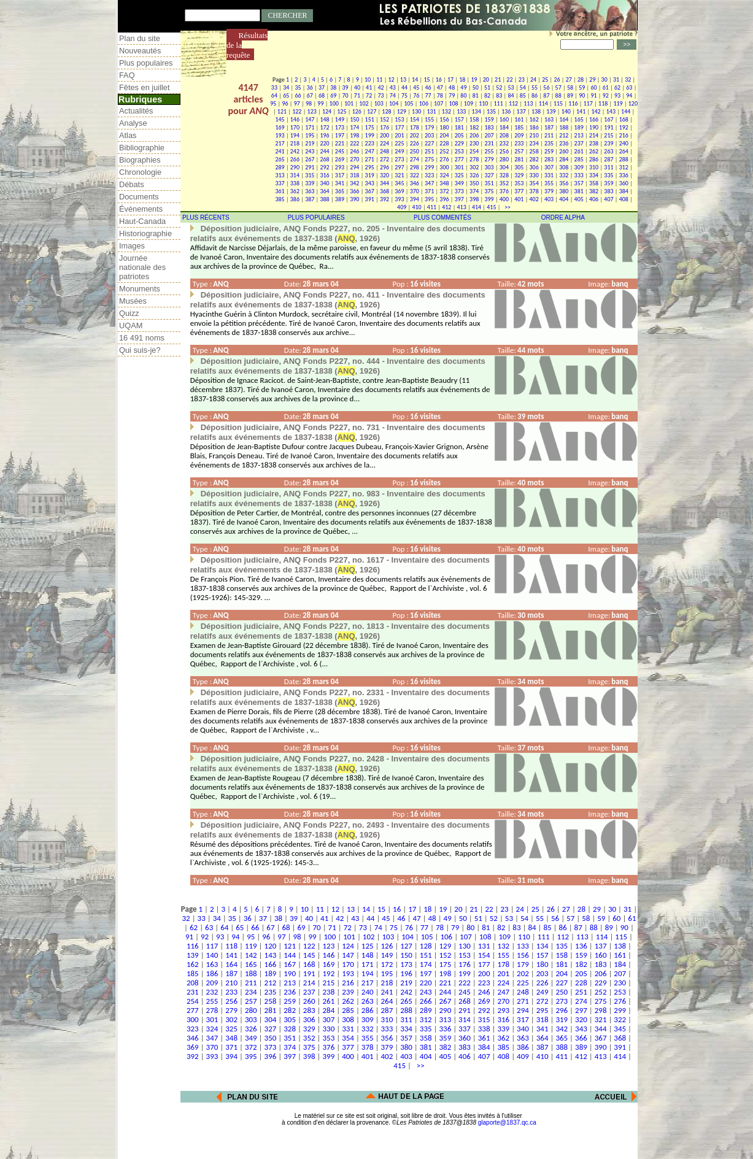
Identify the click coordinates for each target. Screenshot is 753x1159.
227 (429, 143)
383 (608, 191)
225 (399, 143)
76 (416, 95)
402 (534, 199)
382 (593, 191)
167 (608, 119)
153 (399, 119)
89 (570, 95)
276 (444, 159)
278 (474, 159)
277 (459, 159)
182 (474, 127)
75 (404, 95)
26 (557, 79)
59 (582, 87)
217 (279, 143)
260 (563, 151)
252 (444, 151)
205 (459, 135)
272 (384, 159)
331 (549, 175)
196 (324, 135)
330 (534, 175)
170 (294, 127)
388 (324, 199)
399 (488, 199)
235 (549, 143)
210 (534, 135)
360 (623, 183)
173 (339, 127)
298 (414, 167)
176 (384, 127)
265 (279, 159)
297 (399, 167)
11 (379, 79)
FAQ (127, 75)
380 (563, 191)
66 (298, 95)
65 (286, 95)
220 (324, 143)
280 (504, 159)
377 (518, 191)
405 (579, 199)
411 (431, 207)
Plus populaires (146, 62)
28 (580, 79)
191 (608, 127)
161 (518, 119)
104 (393, 103)
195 (309, 135)
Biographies (140, 159)
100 (334, 103)
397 (459, 199)
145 (279, 119)
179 (429, 127)
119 (617, 103)
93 (617, 95)
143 (611, 111)
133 (461, 111)
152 (384, 119)
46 (428, 87)
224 (384, 143)
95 (273, 103)
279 (488, 159)
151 (369, 119)
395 (429, 199)
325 (459, 175)
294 (354, 167)
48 (452, 87)
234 (534, 143)
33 (274, 87)
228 (444, 143)
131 (431, 111)
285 (579, 159)
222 (354, 143)
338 (294, 183)
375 (488, 191)
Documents (139, 196)
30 (604, 79)
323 (429, 175)
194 (294, 135)
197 (339, 135)
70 (345, 95)
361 (279, 191)
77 (428, 95)
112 (513, 103)
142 (595, 111)
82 (487, 95)
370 (414, 191)
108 (453, 103)
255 (488, 151)
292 (324, 167)
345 (399, 183)
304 (504, 167)
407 (608, 199)
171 (309, 127)
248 (384, 151)
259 (549, 151)
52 (499, 87)
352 (504, 183)
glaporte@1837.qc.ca (507, 1122)
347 (429, 183)
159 (488, 119)
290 (294, 167)
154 (414, 119)
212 (563, 135)
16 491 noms (141, 337)
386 (294, 199)
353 (518, 183)
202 (414, 135)
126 (356, 111)
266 (294, 159)
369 (399, 191)
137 (521, 111)
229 (459, 143)
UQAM (130, 325)
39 (345, 87)
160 (504, 119)
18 (462, 79)
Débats (131, 184)
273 (399, 159)
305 (518, 167)
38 (333, 87)
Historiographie (145, 233)
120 (633, 103)
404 (563, 199)
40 (357, 87)
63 (629, 87)
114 (543, 103)
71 (357, 95)
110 (483, 103)
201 (399, 135)
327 (488, 175)
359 (608, 183)
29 (592, 79)
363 (309, 191)
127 (371, 111)
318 (354, 175)
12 (391, 79)
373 (459, 191)
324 (444, 175)
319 (369, 175)
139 (550, 111)
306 (534, 167)
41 (369, 87)
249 (399, 151)
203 (429, 135)
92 (606, 95)
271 (369, 159)
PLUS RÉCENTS (206, 217)
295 (369, 167)
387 (309, 199)
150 (354, 119)
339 (309, 183)
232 (504, 143)
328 (504, 175)
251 (429, 151)
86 (534, 95)
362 (294, 191)
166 (593, 119)
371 (429, 191)
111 (498, 103)
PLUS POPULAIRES (316, 217)
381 (579, 191)
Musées (133, 301)
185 (518, 127)
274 (414, 159)
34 (286, 87)
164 (563, 119)
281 (518, 159)
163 (549, 119)
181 (459, 127)
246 (354, 151)
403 (549, 199)
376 (504, 191)
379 (549, 191)
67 (310, 95)
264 (623, 151)
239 (608, 143)
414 (476, 207)
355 (549, 183)
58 (570, 87)
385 (279, 199)
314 (294, 175)
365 (339, 191)
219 (309, 143)
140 (566, 111)
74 (393, 95)
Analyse (133, 123)
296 (384, 167)
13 (403, 79)
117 (588, 103)
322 (414, 175)
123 (312, 111)
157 (459, 119)
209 (518, 135)
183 (488, 127)
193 (279, 135)
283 (549, 159)
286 (593, 159)
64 (274, 95)
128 (386, 111)
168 (623, 119)
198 (354, 135)
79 (452, 95)
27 (569, 79)
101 (348, 103)
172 (324, 127)
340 (324, 183)
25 (545, 79)
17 (450, 79)
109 (468, 103)
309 (579, 167)
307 (549, 167)
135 (491, 111)
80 (463, 95)
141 (580, 111)
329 (518, 175)
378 (534, 191)
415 (491, 207)
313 (279, 175)
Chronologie (140, 172)
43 (393, 87)
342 (354, 183)
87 (546, 95)
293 (339, 167)
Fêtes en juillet (144, 87)
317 (339, 175)
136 (506, 111)
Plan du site (139, 38)
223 (369, 143)
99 (320, 103)
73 (380, 95)
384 (623, 191)
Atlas (127, 135)
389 (339, 199)
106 (423, 103)
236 (563, 143)
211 (549, 135)
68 (322, 95)
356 (563, 183)
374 (474, 191)
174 (354, 127)
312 (623, 167)
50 (476, 87)
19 (474, 79)
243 (309, 151)
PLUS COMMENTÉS (442, 217)
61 (606, 87)
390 (354, 199)
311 (608, 167)
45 (416, 87)
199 (369, 135)
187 (549, 127)
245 (339, 151)
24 (533, 79)
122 (296, 111)
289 (279, 167)
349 (459, 183)
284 (563, 159)
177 (399, 127)
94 (629, 95)
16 (439, 79)
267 (309, 159)
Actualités (136, 110)
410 (416, 207)
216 (623, 135)
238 (593, 143)
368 (384, 191)
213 (579, 135)
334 (593, 175)
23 (522, 79)
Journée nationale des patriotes (142, 267)
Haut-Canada (142, 221)
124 (326, 111)
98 (309, 103)
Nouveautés (140, 50)
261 (579, 151)
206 (474, 135)
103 (379, 103)
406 (593, 199)
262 (593, 151)
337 (279, 183)
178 (414, 127)
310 (593, 167)
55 (534, 87)
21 (498, 79)
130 (416, 111)
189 (579, 127)
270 (354, 159)
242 (294, 151)
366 (354, 191)
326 (474, 175)
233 (518, 143)
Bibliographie (141, 147)
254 (474, 151)
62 (617, 87)
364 (324, 191)
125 (341, 111)
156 (444, 119)
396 (444, 199)
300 (444, 167)
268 (324, 159)
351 (488, 183)
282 (534, 159)
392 (384, 199)
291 (309, 167)
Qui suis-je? (140, 350)
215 (608, 135)
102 (363, 103)
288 (623, 159)
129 (401, 111)
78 (440, 95)
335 (608, 175)
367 (369, 191)
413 (461, 207)
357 (579, 183)
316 (324, 175)
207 (488, 135)
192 (623, 127)
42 (380, 87)
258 (534, 151)
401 (518, 199)
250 (414, 151)
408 (623, 199)
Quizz (129, 313)
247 (369, 151)
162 (534, 119)
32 (628, 79)
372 (444, 191)
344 (384, 183)
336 (623, 175)
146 (294, 119)
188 (563, 127)
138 (536, 111)
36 (310, 87)
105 (408, 103)
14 (415, 79)
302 (474, 167)
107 (438, 103)
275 (429, 159)
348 (444, 183)
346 (414, 183)
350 (474, 183)
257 (518, 151)
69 (333, 95)
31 (616, 79)
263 (608, 151)
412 (446, 207)
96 (285, 103)
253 (459, 151)
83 (499, 95)
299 (429, 167)
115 (558, 103)
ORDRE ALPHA (563, 217)
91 (593, 95)
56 (546, 87)
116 (572, 103)
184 (504, 127)
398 (474, 199)
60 (593, 87)
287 (608, 159)
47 (440, 87)
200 (384, 135)
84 (511, 95)
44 (404, 87)
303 (488, 167)
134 (476, 111)
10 (368, 79)
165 (579, 119)
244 (324, 151)
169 (279, 127)
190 (593, 127)
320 (384, 175)
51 (487, 87)
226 (414, 143)
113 (528, 103)
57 (558, 87)
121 (282, 111)
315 (309, 175)
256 (504, 151)
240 (623, 143)
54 (523, 87)
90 (582, 95)
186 (534, 127)
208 (504, 135)
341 (339, 183)
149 (339, 119)
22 (509, 79)
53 (511, 87)
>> (506, 207)
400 (504, 199)
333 (579, 175)
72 (369, 95)
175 (369, 127)
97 (297, 103)
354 (534, 183)
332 (563, 175)
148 (324, 119)
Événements (141, 209)
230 (474, 143)
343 (369, 183)
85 (523, 95)
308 (563, 167)
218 (294, 143)
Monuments (139, 288)
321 (399, 175)
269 (339, 159)
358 (593, 183)
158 (474, 119)
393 (399, 199)
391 (369, 199)
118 (603, 103)
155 (429, 119)
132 (446, 111)
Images (132, 245)
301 (459, 167)
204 (444, 135)
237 (579, 143)
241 (279, 151)
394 (414, 199)
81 (476, 95)
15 (426, 79)
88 (558, 95)
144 (625, 111)
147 (309, 119)
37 (322, 87)
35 (298, 87)
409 (401, 207)
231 (488, 143)
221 (339, 143)
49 (463, 87)
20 (486, 79)
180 (444, 127)
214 (593, 135)
